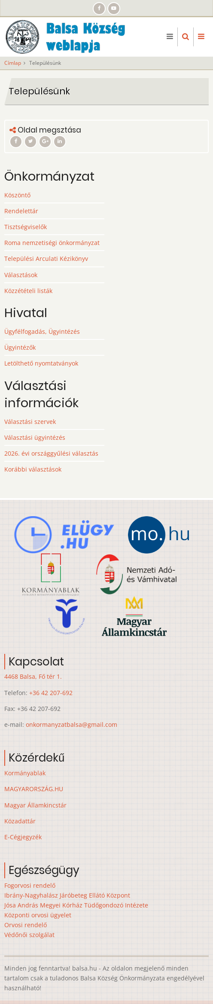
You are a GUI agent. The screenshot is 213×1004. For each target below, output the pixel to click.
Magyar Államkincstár (35, 805)
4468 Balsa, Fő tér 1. (33, 676)
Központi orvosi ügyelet (37, 915)
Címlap (12, 63)
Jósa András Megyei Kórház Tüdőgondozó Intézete (76, 905)
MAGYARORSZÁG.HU (33, 789)
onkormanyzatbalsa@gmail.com (71, 724)
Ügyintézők (20, 347)
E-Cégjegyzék (23, 837)
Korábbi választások (32, 469)
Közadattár (20, 821)
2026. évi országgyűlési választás (51, 453)
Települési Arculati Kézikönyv (46, 258)
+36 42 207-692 (51, 693)
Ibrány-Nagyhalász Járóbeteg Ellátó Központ (67, 895)
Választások (20, 275)
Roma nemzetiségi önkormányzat (52, 243)
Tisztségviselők (25, 227)
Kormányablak (25, 773)
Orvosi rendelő (25, 925)
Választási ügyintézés (34, 437)
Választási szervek (30, 421)
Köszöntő (17, 195)
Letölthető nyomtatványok (41, 363)
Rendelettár (21, 211)
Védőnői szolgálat (29, 935)
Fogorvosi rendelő (29, 885)
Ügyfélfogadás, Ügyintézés (42, 331)
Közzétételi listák (28, 291)
